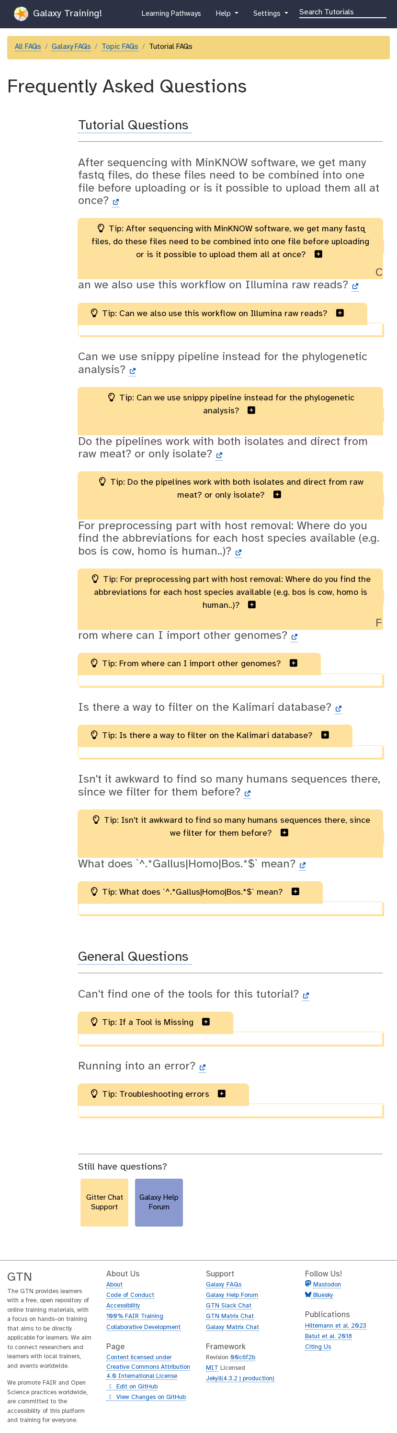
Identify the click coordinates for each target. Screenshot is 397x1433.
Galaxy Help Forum (232, 1295)
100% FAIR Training (134, 1316)
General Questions (135, 957)
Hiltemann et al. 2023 (335, 1326)
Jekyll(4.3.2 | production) (240, 1379)
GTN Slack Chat (228, 1306)
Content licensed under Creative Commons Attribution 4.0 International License (148, 1366)
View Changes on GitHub (145, 1397)
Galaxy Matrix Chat (232, 1327)
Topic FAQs (120, 47)
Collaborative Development (143, 1327)
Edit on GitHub (131, 1387)
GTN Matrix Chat (230, 1316)
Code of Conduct (130, 1295)
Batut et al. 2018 (328, 1336)
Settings (268, 15)
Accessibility (123, 1306)
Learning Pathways (171, 15)
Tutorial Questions (135, 126)
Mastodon (327, 1285)
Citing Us (318, 1347)
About (114, 1285)
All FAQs (28, 47)
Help (224, 15)
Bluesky (322, 1295)
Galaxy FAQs (71, 47)
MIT (212, 1368)
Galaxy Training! (58, 14)
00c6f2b (242, 1357)
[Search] (342, 11)
